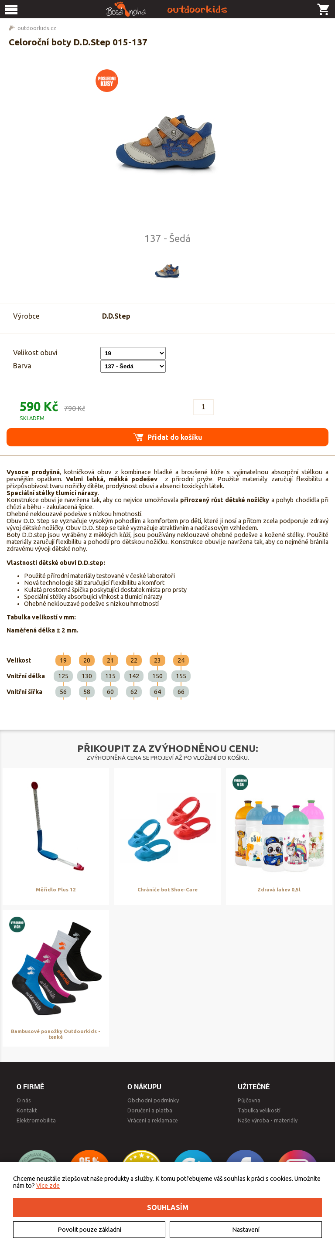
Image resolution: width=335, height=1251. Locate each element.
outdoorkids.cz (36, 28)
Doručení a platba (149, 1110)
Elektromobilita (36, 1120)
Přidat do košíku (167, 437)
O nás (24, 1100)
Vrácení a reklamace (152, 1120)
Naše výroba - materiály (267, 1120)
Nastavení (246, 1229)
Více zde (48, 1185)
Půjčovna (249, 1100)
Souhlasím (167, 1207)
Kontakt (27, 1110)
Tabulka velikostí (259, 1110)
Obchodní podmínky (153, 1100)
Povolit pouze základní (89, 1229)
